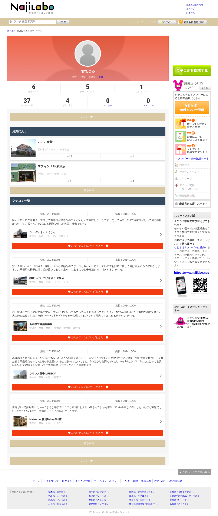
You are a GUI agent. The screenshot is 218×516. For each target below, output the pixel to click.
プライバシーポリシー (106, 481)
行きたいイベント (189, 171)
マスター (108, 102)
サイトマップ (51, 481)
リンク (126, 481)
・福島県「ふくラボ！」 (58, 496)
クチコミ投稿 (82, 481)
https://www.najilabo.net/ (191, 272)
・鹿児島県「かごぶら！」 (99, 504)
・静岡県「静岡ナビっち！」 (141, 492)
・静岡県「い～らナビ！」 (180, 500)
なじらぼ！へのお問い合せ (169, 481)
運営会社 (146, 481)
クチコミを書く (192, 70)
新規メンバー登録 (192, 22)
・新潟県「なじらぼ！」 (98, 496)
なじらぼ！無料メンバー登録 (192, 107)
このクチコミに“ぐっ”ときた (88, 246)
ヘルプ (191, 8)
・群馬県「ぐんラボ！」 (58, 500)
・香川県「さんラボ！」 (98, 500)
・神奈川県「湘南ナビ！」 (140, 500)
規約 (135, 481)
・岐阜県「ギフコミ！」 (139, 496)
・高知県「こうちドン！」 (180, 504)
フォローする (87, 117)
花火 (101, 77)
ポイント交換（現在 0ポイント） (190, 187)
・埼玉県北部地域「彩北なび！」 (143, 504)
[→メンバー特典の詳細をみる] (192, 158)
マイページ (185, 178)
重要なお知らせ (195, 4)
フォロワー (148, 102)
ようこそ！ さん (145, 21)
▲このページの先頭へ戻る (194, 472)
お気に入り (185, 164)
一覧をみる (87, 190)
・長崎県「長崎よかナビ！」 (181, 492)
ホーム (191, 13)
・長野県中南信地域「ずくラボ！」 (185, 496)
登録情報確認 (187, 195)
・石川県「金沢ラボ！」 (58, 504)
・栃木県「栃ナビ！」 (56, 492)
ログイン (167, 22)
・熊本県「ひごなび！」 (98, 492)
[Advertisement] (120, 8)
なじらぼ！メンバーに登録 (189, 247)
